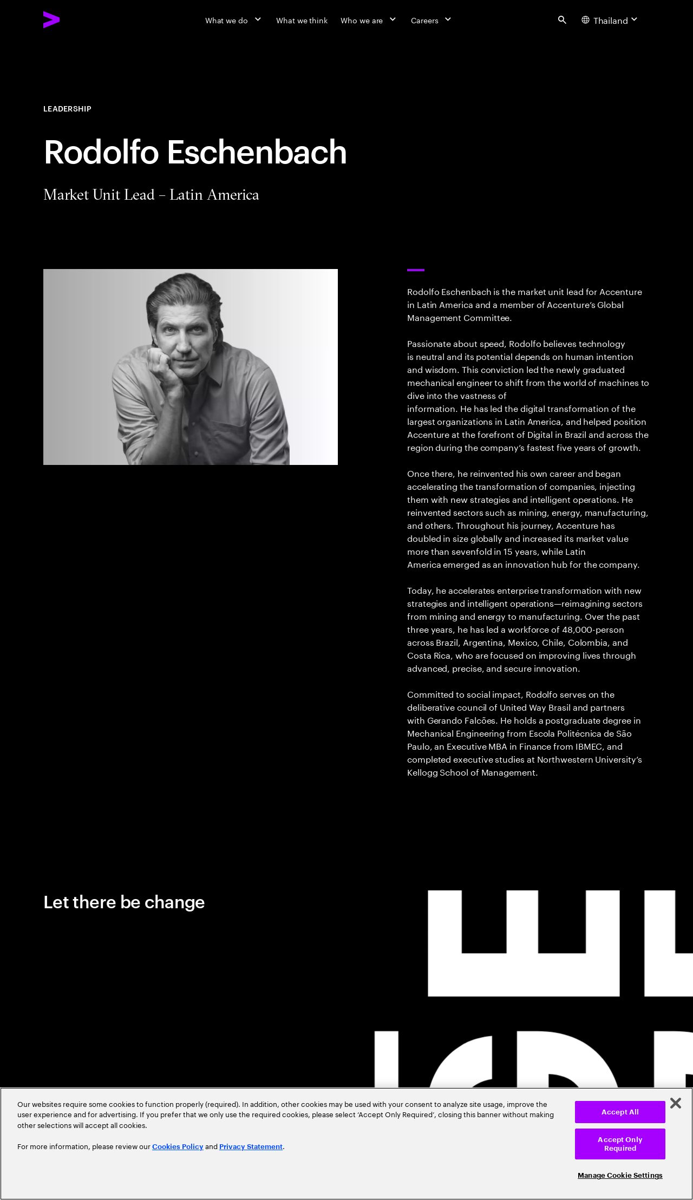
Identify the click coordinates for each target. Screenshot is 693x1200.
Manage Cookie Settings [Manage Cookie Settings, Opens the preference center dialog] (620, 1175)
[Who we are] (369, 19)
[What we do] (234, 19)
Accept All (620, 1112)
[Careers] (432, 19)
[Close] (676, 1103)
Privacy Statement (251, 1146)
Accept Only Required (620, 1144)
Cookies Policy (178, 1146)
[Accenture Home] (76, 19)
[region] (346, 1143)
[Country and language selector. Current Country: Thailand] (611, 19)
